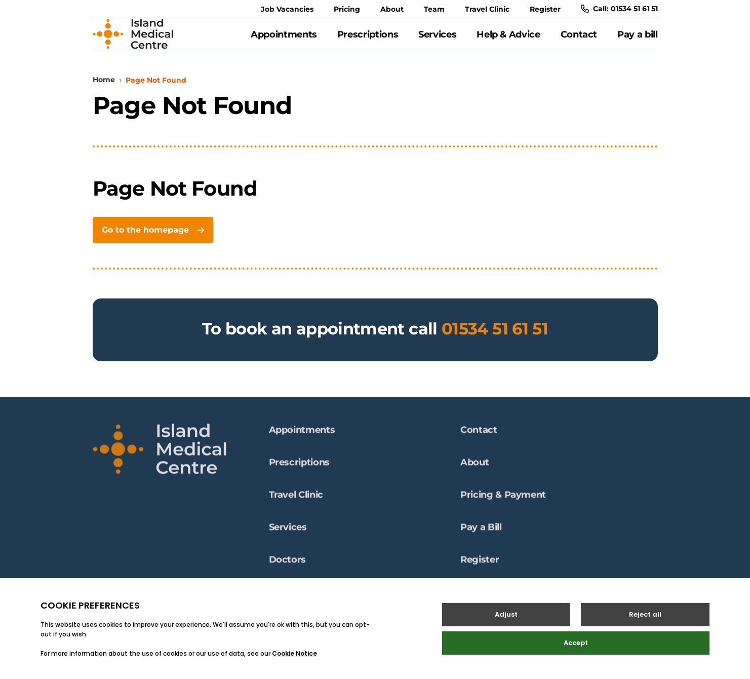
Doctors (287, 565)
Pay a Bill (480, 532)
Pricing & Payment (503, 500)
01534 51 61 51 (495, 340)
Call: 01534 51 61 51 (619, 8)
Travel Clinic (487, 9)
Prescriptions (367, 40)
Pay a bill (637, 40)
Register (545, 9)
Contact (579, 40)
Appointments (284, 40)
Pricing (347, 9)
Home (104, 90)
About (392, 9)
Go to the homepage (152, 241)
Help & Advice (508, 40)
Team (434, 9)
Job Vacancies (287, 9)
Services (437, 40)
